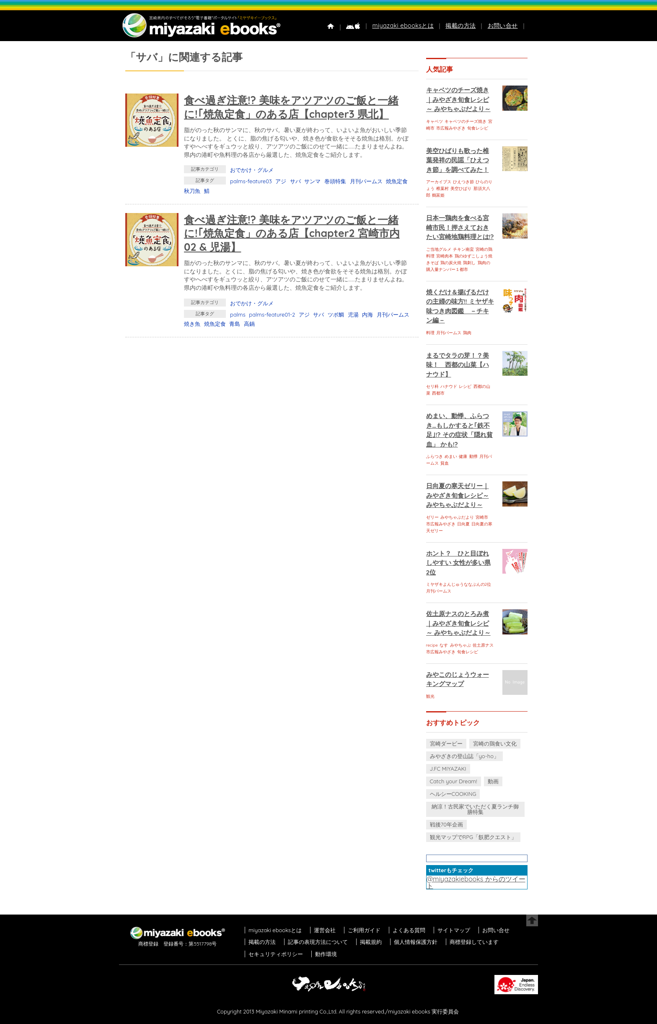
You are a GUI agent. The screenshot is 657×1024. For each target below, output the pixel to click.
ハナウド (448, 386)
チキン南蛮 (463, 249)
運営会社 (325, 930)
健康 (463, 456)
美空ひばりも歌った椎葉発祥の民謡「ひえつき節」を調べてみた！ (457, 160)
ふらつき (434, 456)
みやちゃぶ (460, 645)
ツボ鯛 (336, 314)
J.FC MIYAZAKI (448, 768)
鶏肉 (467, 332)
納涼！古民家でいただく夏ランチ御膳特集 (475, 809)
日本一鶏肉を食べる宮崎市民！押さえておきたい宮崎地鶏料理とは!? (460, 227)
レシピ (465, 386)
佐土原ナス (483, 645)
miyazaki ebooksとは (403, 25)
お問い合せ (503, 25)
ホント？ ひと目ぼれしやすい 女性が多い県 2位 (458, 562)
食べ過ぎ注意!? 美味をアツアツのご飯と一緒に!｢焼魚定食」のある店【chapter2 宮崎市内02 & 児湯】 (292, 233)
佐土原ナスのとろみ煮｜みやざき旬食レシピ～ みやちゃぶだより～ (458, 623)
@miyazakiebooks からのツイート (476, 882)
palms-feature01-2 (272, 314)
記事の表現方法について (318, 941)
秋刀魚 (192, 190)
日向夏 (463, 524)
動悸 (473, 456)
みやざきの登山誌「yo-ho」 (464, 756)
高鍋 (249, 323)
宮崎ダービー (446, 743)
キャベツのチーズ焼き (465, 121)
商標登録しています (474, 941)
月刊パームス (366, 181)
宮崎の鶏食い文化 (495, 743)
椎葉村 (442, 188)
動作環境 (326, 954)
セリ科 (432, 386)
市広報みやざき (451, 128)
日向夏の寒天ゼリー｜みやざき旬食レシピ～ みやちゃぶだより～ (457, 495)
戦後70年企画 (446, 824)
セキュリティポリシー (275, 954)
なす (444, 645)
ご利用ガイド (364, 930)
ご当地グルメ (438, 249)
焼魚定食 (397, 181)
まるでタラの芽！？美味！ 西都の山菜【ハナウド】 (457, 364)
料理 (430, 332)
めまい (451, 456)
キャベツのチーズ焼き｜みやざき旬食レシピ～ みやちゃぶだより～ (458, 99)
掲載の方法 (460, 25)
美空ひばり (460, 188)
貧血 (444, 463)
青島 (234, 323)
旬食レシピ (477, 128)
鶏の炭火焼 (450, 262)
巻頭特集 (335, 181)
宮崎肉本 (444, 256)
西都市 (438, 393)
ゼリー (432, 517)
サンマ (312, 181)
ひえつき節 (463, 182)
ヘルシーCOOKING (453, 793)
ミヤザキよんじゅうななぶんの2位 (458, 584)
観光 (430, 696)
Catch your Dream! (453, 781)
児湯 (353, 314)
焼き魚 (192, 323)
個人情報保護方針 (415, 941)
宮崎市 (482, 517)
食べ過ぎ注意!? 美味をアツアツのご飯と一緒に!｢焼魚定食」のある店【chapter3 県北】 (291, 107)
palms (238, 314)
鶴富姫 (438, 195)
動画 (493, 781)
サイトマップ (453, 930)
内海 (367, 314)
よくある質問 (409, 930)
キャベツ (434, 121)
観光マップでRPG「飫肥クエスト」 (473, 837)
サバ (295, 181)
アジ (280, 181)
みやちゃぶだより (457, 517)
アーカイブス (438, 182)
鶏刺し (469, 262)
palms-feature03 (251, 181)
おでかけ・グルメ (252, 169)
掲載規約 (371, 941)
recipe (432, 645)
